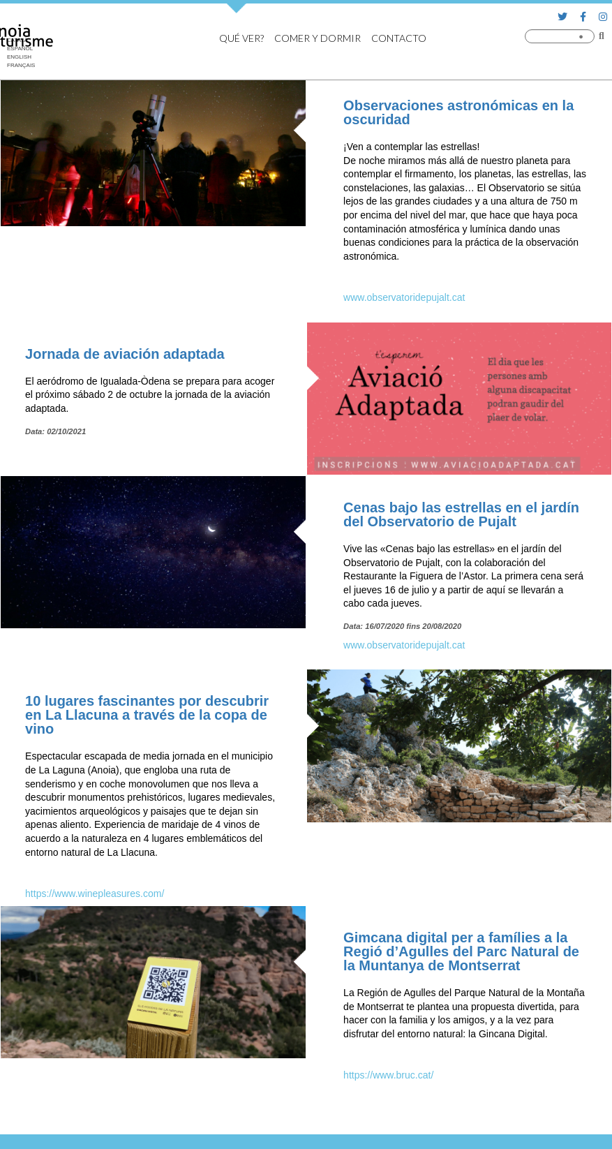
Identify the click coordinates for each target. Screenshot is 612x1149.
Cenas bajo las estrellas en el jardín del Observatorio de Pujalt (461, 514)
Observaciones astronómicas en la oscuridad (458, 112)
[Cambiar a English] (21, 57)
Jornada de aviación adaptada (125, 354)
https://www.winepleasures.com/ (94, 893)
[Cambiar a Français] (21, 65)
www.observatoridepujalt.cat (404, 297)
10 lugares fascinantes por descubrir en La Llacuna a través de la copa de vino (147, 714)
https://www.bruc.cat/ (388, 1075)
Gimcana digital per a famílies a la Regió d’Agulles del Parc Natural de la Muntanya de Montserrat (461, 951)
